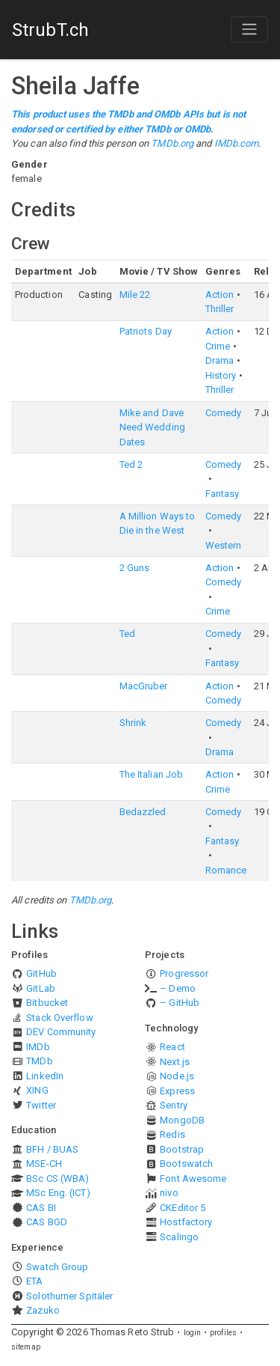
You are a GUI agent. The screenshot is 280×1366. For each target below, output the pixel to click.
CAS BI (41, 1207)
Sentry (173, 1105)
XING (37, 1090)
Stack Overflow (59, 1017)
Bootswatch (186, 1163)
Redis (172, 1134)
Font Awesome (193, 1178)
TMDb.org (172, 143)
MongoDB (182, 1120)
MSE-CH (44, 1163)
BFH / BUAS (52, 1149)
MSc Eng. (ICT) (58, 1192)
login (193, 1333)
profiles (223, 1333)
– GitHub (179, 1002)
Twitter (41, 1105)
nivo (169, 1192)
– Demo (178, 988)
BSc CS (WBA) (57, 1178)
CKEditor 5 (182, 1207)
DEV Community (61, 1031)
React (172, 1046)
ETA (34, 1281)
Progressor (184, 973)
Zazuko (43, 1310)
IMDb (37, 1046)
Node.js (177, 1076)
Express (177, 1091)
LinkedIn (44, 1076)
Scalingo (179, 1236)
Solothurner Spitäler (69, 1296)
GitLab (40, 988)
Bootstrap (182, 1149)
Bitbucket (47, 1002)
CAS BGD (46, 1222)
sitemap (25, 1347)
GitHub (41, 973)
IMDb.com (236, 143)
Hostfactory (186, 1222)
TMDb (39, 1061)
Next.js (175, 1061)
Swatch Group (57, 1266)
